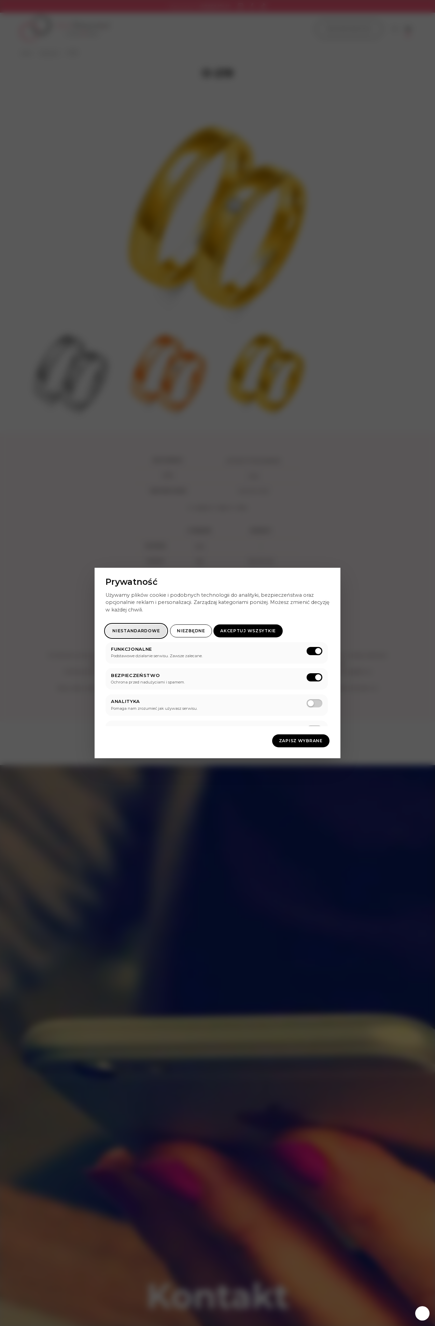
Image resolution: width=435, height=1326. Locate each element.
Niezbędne (191, 630)
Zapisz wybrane (301, 740)
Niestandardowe (136, 630)
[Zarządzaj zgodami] (422, 1313)
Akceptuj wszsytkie (248, 630)
